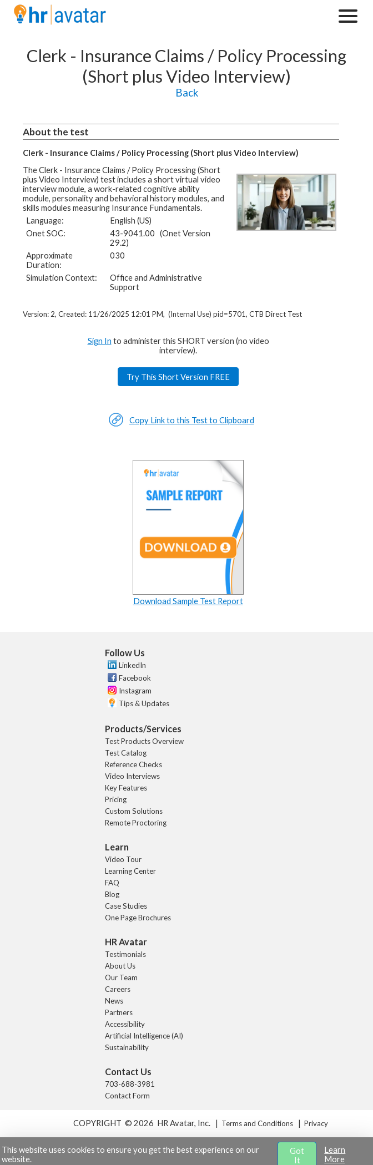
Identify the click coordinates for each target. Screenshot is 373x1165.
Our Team (121, 977)
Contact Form (127, 1095)
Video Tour (123, 859)
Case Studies (126, 905)
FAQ (112, 882)
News (114, 1000)
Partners (119, 1012)
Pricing (116, 799)
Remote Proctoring (136, 822)
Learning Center (130, 871)
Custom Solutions (134, 811)
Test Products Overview (144, 741)
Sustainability (127, 1047)
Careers (117, 989)
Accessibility (125, 1024)
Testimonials (125, 954)
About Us (120, 965)
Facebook (135, 677)
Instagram (135, 690)
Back (186, 93)
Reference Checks (133, 764)
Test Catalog (126, 752)
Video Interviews (132, 776)
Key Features (126, 787)
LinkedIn (132, 665)
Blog (112, 894)
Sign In (100, 341)
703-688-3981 (130, 1084)
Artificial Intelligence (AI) (144, 1035)
